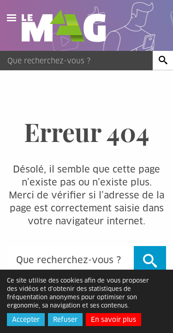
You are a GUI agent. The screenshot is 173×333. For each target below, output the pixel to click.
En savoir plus (113, 319)
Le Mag (68, 26)
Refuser (65, 319)
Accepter (26, 319)
